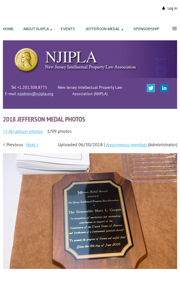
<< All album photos (23, 131)
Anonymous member (126, 144)
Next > (32, 144)
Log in (172, 8)
